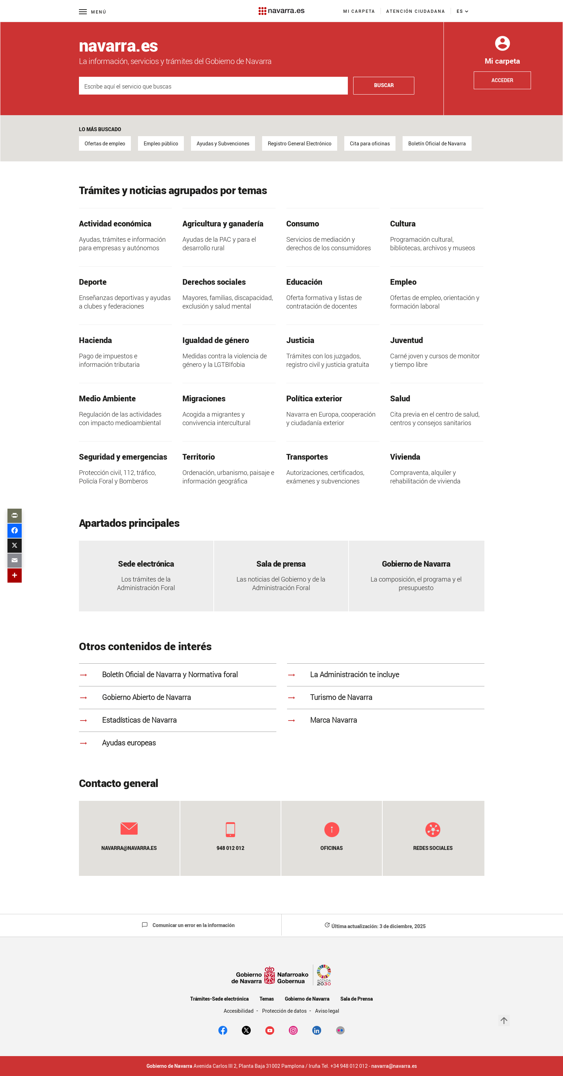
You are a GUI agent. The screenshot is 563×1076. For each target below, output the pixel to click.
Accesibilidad (239, 1010)
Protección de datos (284, 1010)
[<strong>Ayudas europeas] (177, 743)
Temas (267, 998)
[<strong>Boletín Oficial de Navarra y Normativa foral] (177, 674)
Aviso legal (327, 1010)
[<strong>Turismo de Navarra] (385, 697)
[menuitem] (359, 11)
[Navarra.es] (281, 7)
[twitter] (246, 1030)
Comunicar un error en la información (188, 925)
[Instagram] (293, 1030)
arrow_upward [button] (504, 1020)
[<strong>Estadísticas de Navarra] (177, 720)
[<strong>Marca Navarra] (385, 720)
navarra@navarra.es (394, 1066)
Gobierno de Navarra (307, 998)
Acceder (502, 80)
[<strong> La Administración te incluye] (385, 674)
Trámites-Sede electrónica (219, 998)
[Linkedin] (316, 1030)
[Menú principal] (92, 11)
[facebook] (222, 1030)
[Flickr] (340, 1030)
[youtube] (269, 1030)
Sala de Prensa (356, 998)
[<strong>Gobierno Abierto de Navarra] (177, 697)
